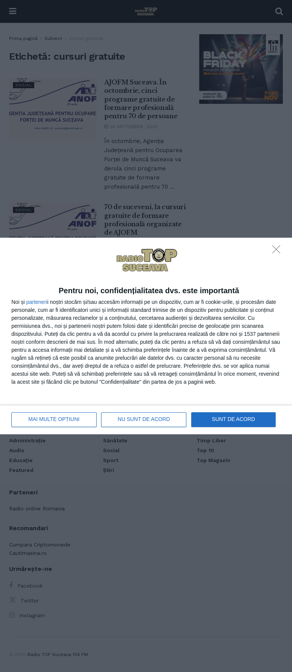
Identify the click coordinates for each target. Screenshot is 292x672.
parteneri (36, 302)
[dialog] (146, 336)
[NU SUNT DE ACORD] (278, 251)
